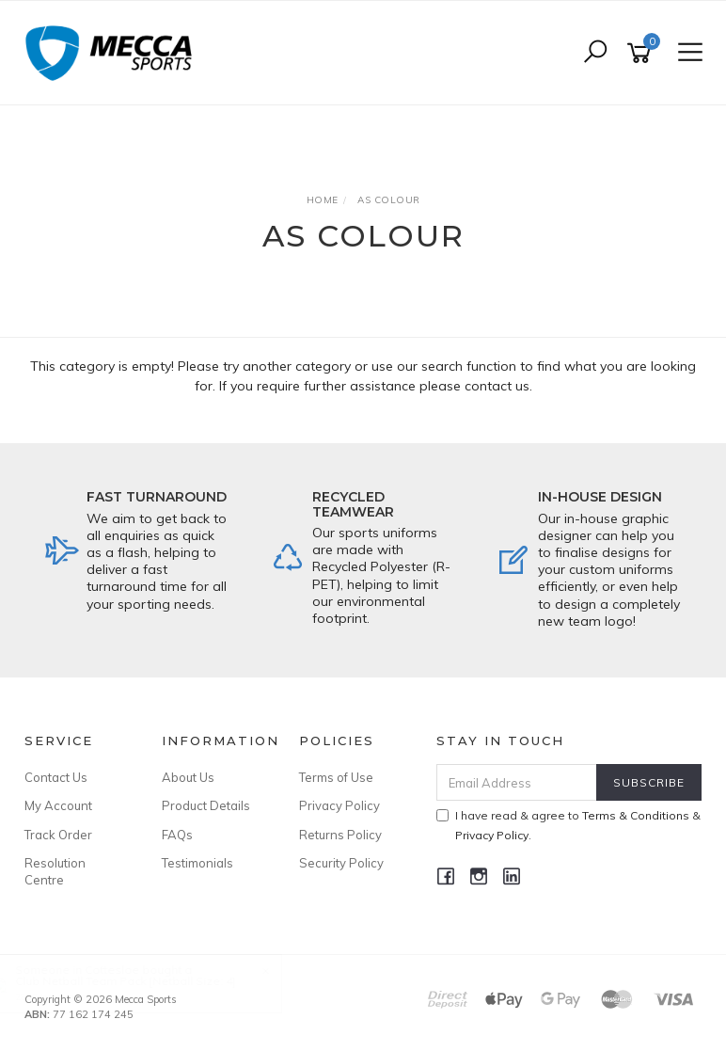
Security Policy (341, 862)
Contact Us (55, 777)
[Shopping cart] (642, 53)
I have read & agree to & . (568, 825)
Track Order (58, 834)
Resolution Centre (55, 871)
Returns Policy (340, 834)
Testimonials (197, 862)
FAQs (177, 834)
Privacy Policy (339, 805)
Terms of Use (336, 777)
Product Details (206, 805)
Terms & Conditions (635, 815)
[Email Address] (517, 782)
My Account (58, 805)
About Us (188, 777)
